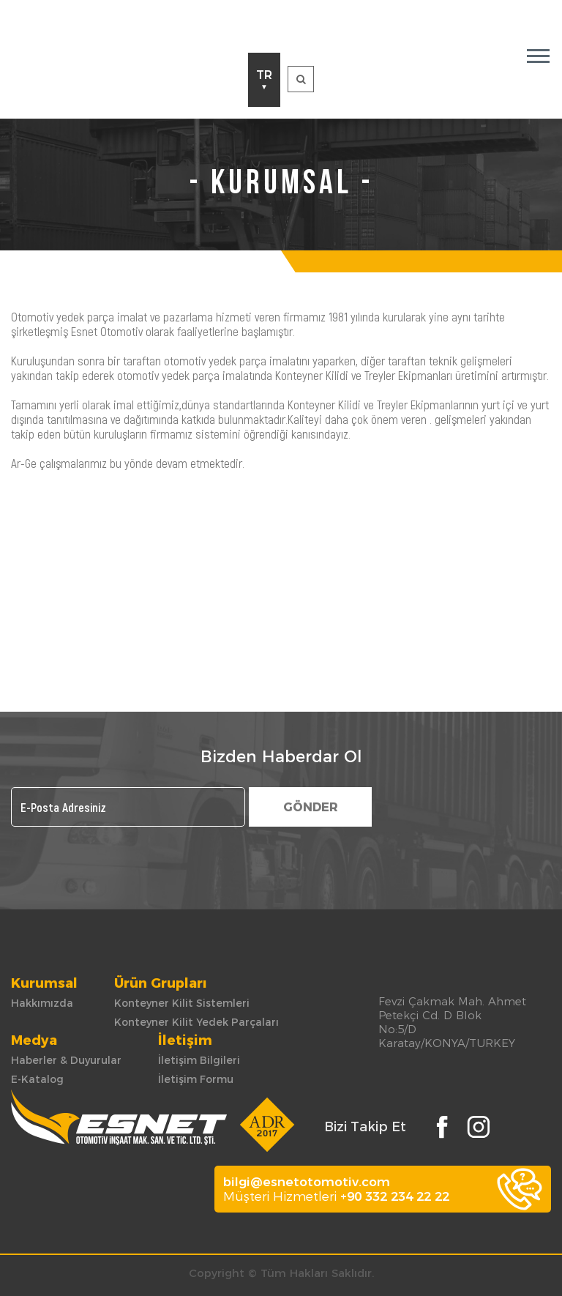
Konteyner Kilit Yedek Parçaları (196, 1022)
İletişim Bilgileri (199, 1060)
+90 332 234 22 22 (394, 1196)
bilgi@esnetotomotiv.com (306, 1181)
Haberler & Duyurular (66, 1060)
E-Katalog (37, 1079)
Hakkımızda (42, 1003)
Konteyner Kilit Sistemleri (182, 1003)
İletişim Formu (195, 1079)
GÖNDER (310, 807)
